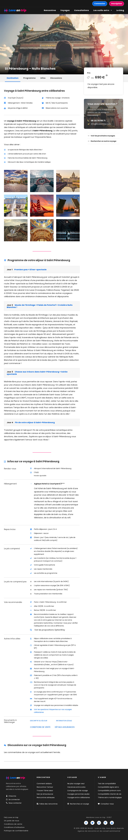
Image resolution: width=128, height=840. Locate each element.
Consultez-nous (106, 804)
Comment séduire (44, 783)
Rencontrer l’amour (45, 787)
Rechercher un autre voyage (103, 141)
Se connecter (13, 799)
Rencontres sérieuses (46, 797)
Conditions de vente (13, 824)
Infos (42, 78)
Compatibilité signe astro (108, 787)
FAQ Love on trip (11, 817)
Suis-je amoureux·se (45, 794)
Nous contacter (14, 803)
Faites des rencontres (47, 804)
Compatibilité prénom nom (109, 790)
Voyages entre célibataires (78, 797)
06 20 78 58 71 (98, 120)
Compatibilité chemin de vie (109, 794)
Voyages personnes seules (78, 794)
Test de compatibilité (107, 783)
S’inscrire (11, 796)
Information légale (64, 721)
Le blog (120, 10)
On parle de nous (11, 821)
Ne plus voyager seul (75, 783)
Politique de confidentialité (16, 831)
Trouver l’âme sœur (45, 790)
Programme (29, 78)
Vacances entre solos (76, 787)
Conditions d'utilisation (14, 827)
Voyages (65, 10)
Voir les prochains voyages (103, 135)
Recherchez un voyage (78, 804)
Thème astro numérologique (110, 797)
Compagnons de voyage (77, 790)
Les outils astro (101, 10)
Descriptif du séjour (38, 721)
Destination (12, 78)
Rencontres (50, 10)
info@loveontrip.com (101, 124)
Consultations (81, 10)
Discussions (56, 78)
